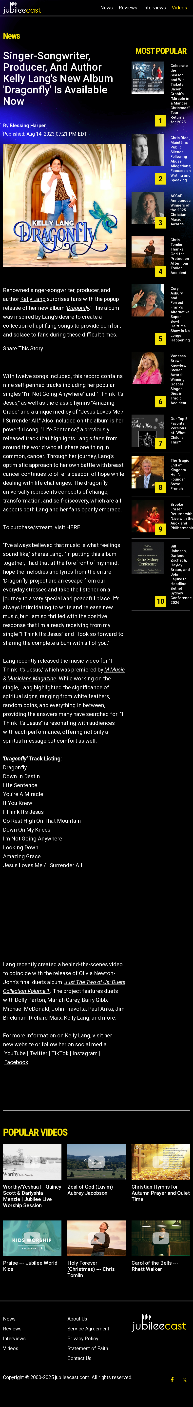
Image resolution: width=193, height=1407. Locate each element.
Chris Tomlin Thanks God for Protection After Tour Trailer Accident (180, 256)
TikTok (60, 1053)
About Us (77, 1319)
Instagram (85, 1053)
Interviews (154, 8)
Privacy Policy (82, 1339)
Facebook (16, 1062)
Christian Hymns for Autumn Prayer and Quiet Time (161, 1193)
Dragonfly (78, 308)
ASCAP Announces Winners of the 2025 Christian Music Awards (181, 210)
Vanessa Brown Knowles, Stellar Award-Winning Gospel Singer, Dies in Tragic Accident (178, 379)
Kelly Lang (33, 299)
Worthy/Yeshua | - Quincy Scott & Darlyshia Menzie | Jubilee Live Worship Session (32, 1196)
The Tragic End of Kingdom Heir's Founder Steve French (180, 474)
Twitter (38, 1053)
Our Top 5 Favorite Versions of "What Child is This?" (179, 430)
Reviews (128, 8)
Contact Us (79, 1358)
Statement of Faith (87, 1348)
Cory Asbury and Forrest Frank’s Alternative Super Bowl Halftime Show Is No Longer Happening (180, 314)
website (24, 1044)
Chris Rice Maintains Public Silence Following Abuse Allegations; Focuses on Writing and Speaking (181, 159)
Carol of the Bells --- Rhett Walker (155, 1266)
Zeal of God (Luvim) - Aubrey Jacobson (91, 1190)
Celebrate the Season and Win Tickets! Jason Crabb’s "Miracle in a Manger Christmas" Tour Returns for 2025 (180, 93)
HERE (73, 527)
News (106, 8)
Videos (179, 8)
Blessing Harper (28, 125)
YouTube (15, 1053)
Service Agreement (88, 1329)
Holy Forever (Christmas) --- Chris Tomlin (91, 1269)
